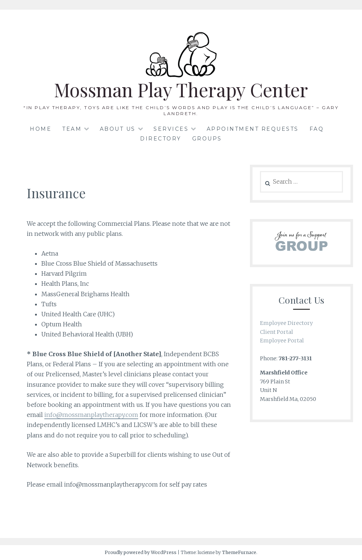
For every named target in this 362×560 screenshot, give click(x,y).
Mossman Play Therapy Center (181, 89)
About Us (118, 129)
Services (170, 129)
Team (72, 129)
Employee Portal (282, 340)
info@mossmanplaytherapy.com (91, 414)
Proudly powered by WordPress (141, 552)
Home (40, 129)
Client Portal (276, 332)
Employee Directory (286, 323)
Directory (160, 138)
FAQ (316, 129)
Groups (207, 138)
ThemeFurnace (239, 552)
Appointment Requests (253, 129)
